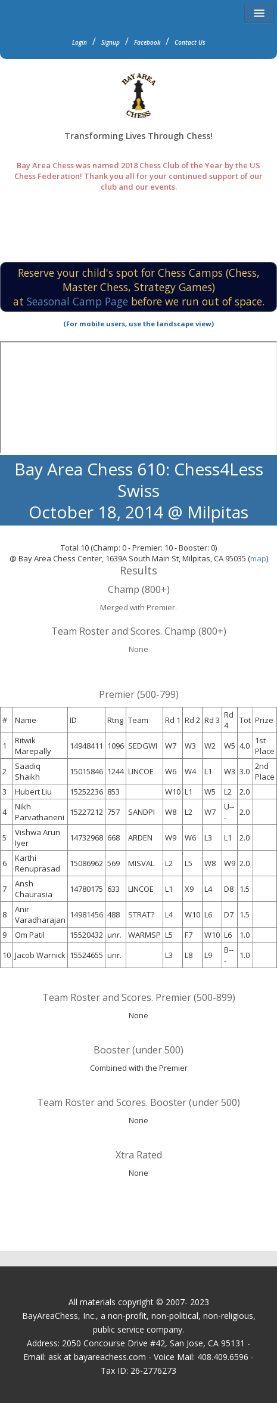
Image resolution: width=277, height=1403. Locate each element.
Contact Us (190, 42)
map (258, 558)
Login (79, 42)
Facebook (147, 42)
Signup (110, 42)
